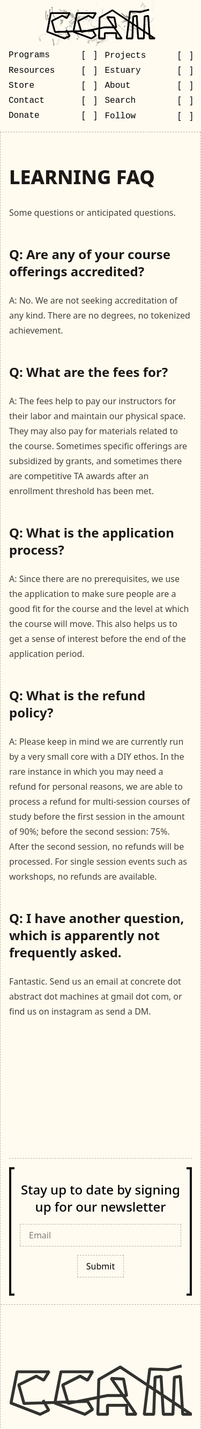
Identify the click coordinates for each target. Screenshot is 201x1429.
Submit (100, 1266)
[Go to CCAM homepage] (100, 24)
